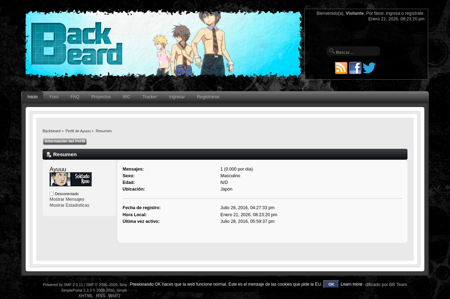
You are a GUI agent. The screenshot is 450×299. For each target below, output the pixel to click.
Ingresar (177, 96)
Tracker (149, 96)
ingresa (393, 13)
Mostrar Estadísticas (69, 205)
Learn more (351, 284)
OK (331, 284)
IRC (126, 96)
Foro (54, 96)
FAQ (75, 96)
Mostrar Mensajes (67, 199)
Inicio (32, 96)
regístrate (414, 13)
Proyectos (101, 96)
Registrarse (208, 96)
